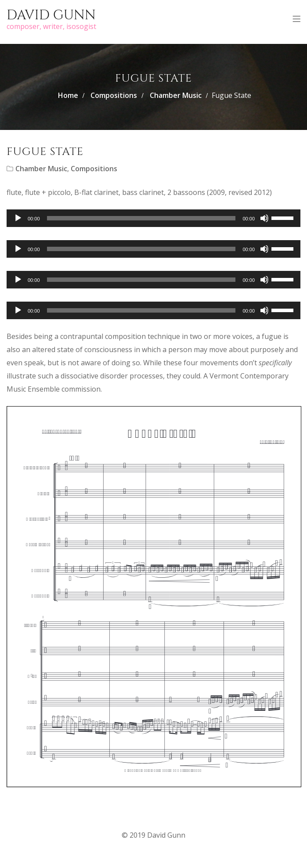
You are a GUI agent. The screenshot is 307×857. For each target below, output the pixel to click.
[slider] (141, 218)
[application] (153, 218)
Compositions (113, 95)
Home (68, 95)
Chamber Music (176, 95)
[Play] (18, 218)
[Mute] (264, 218)
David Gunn (51, 15)
